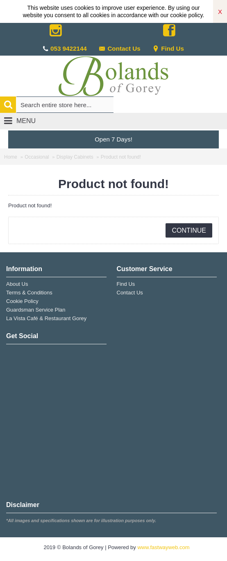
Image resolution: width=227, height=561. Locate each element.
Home (10, 157)
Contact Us (119, 48)
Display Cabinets (75, 157)
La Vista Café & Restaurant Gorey (46, 318)
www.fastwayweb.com (163, 547)
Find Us (168, 48)
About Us (17, 284)
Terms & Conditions (29, 292)
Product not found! (121, 157)
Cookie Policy (22, 301)
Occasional (37, 157)
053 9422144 (68, 48)
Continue (189, 230)
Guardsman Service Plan (36, 310)
